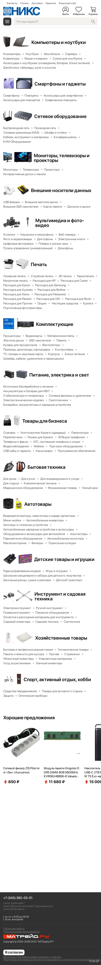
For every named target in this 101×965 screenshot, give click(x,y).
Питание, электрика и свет (59, 374)
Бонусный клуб (67, 3)
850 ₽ (11, 782)
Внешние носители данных (61, 190)
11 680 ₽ (54, 782)
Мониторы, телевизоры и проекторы (62, 158)
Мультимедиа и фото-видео (59, 223)
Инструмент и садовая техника (59, 596)
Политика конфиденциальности (21, 931)
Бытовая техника (46, 467)
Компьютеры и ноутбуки (58, 42)
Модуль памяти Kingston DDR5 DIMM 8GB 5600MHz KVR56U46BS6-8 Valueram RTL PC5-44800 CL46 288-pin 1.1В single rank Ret (62, 772)
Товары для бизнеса (44, 421)
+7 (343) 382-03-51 (18, 898)
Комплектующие (54, 324)
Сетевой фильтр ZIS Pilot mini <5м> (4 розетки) (21, 770)
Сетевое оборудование (60, 116)
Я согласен (14, 952)
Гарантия (51, 3)
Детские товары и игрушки (64, 559)
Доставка (37, 3)
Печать (39, 264)
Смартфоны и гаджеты (60, 83)
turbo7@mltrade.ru (13, 909)
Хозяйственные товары (61, 637)
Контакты (12, 3)
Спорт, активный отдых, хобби (57, 679)
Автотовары (37, 504)
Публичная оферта (13, 928)
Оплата (24, 3)
